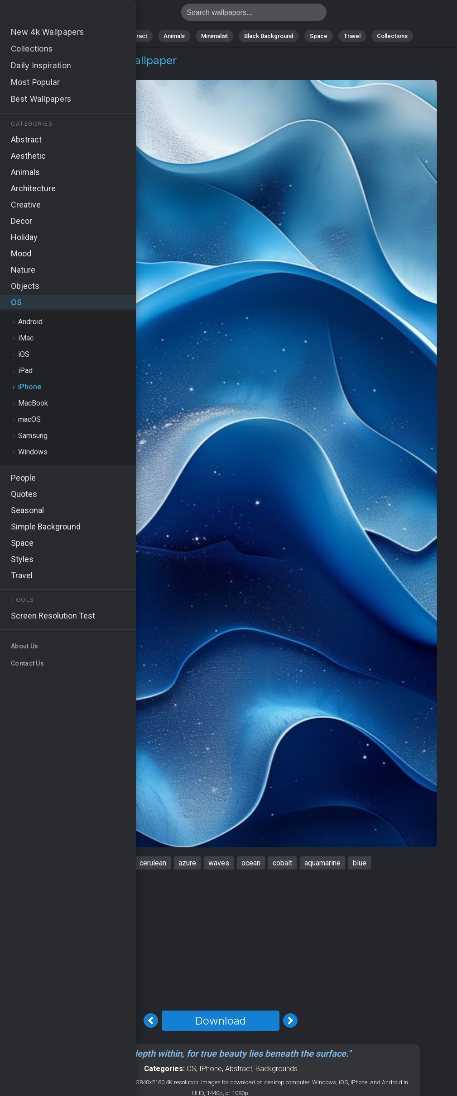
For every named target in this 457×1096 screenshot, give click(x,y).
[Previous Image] (151, 1020)
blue (359, 863)
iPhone (54, 71)
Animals (174, 36)
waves (218, 863)
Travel (352, 36)
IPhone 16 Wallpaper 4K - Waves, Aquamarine (54, 14)
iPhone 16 (87, 863)
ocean (250, 863)
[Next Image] (290, 1020)
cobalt (282, 863)
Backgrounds (276, 1068)
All (69, 36)
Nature (98, 36)
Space (318, 36)
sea (121, 863)
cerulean (153, 863)
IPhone (210, 1068)
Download (220, 1020)
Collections (392, 36)
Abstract (135, 36)
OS (28, 71)
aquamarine (322, 863)
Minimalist (214, 36)
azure (187, 863)
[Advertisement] (221, 940)
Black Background (268, 36)
